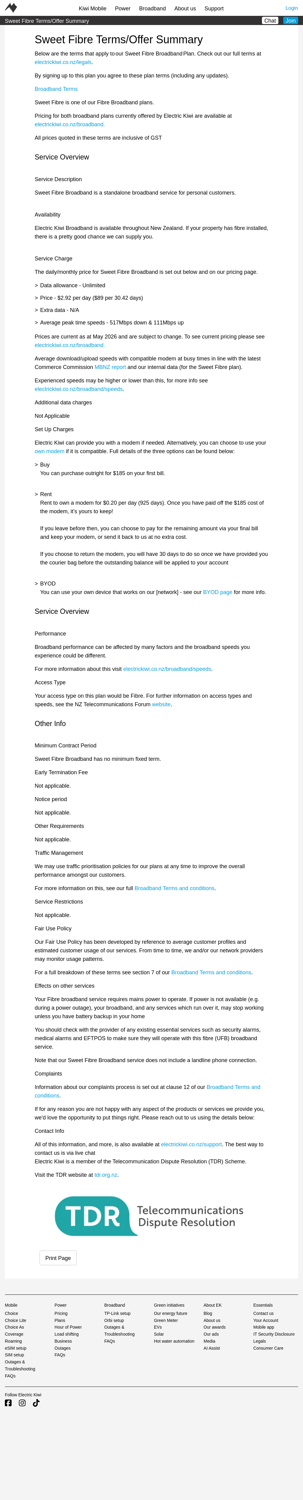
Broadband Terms (56, 89)
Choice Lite (15, 1320)
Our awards (214, 1327)
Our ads (211, 1334)
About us (185, 8)
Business (63, 1341)
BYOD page (217, 592)
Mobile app (263, 1327)
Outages (62, 1348)
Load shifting (66, 1334)
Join (291, 21)
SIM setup (14, 1354)
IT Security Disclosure (274, 1334)
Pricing (61, 1313)
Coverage (14, 1334)
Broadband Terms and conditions (174, 888)
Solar (159, 1334)
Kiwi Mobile (92, 8)
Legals (259, 1341)
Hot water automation (174, 1341)
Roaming (13, 1341)
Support (214, 8)
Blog (208, 1313)
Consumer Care (268, 1348)
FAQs (10, 1375)
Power (123, 8)
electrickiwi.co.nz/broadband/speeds (79, 389)
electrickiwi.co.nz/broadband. (70, 124)
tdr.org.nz (105, 1175)
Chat (270, 21)
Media (209, 1341)
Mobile (11, 1305)
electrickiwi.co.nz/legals (63, 62)
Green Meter (166, 1320)
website (161, 704)
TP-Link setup (117, 1313)
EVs (158, 1327)
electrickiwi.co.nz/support (191, 1144)
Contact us (263, 1313)
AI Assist (212, 1348)
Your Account (265, 1320)
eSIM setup (15, 1348)
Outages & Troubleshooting (20, 1365)
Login (291, 8)
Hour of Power (68, 1327)
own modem (49, 451)
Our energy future (170, 1313)
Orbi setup (114, 1320)
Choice (11, 1313)
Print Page (58, 1258)
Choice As (14, 1327)
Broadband (152, 8)
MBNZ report (110, 367)
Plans (59, 1320)
